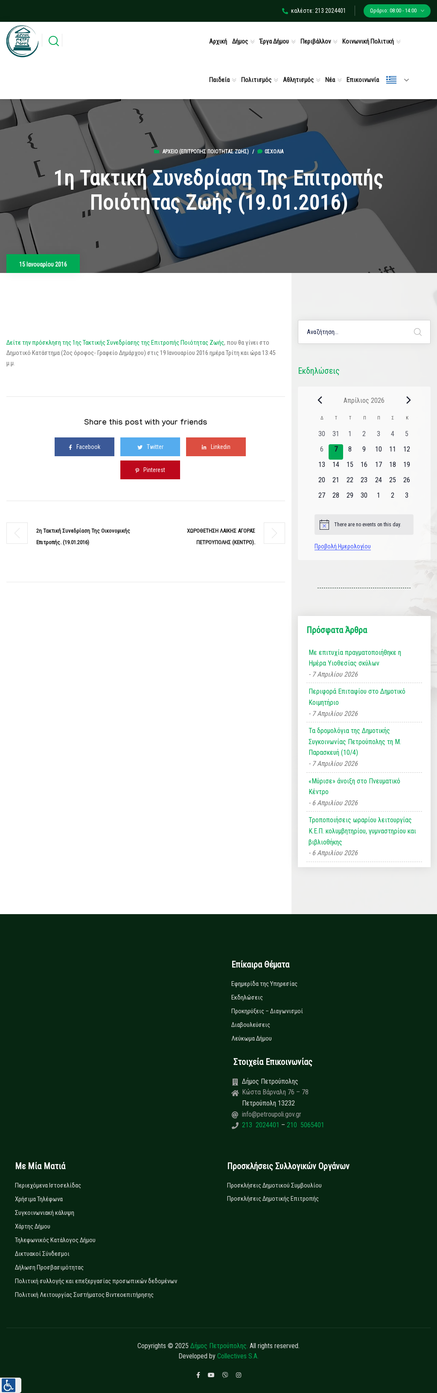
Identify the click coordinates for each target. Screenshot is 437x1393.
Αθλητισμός (298, 80)
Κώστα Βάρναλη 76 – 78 (275, 1092)
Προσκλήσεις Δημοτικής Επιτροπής (273, 1198)
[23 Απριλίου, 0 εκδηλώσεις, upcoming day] (364, 482)
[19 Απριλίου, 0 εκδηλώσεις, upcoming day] (406, 467)
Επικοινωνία (363, 80)
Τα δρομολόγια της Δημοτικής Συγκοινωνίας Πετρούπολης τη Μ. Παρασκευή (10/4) (355, 742)
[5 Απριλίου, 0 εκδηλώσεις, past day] (406, 436)
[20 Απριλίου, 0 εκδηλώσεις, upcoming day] (322, 482)
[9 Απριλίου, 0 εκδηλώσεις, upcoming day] (364, 452)
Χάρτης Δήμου (32, 1226)
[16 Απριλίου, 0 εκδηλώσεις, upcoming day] (364, 467)
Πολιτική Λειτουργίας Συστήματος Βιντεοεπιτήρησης (84, 1295)
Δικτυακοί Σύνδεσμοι (42, 1254)
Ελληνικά (391, 80)
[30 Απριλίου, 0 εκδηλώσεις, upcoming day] (364, 498)
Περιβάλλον (315, 41)
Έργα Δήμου (274, 41)
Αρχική (218, 41)
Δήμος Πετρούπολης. (219, 1346)
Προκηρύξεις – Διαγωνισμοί (267, 1011)
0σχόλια (270, 152)
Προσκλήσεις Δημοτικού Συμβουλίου (274, 1185)
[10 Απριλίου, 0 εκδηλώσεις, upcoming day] (378, 452)
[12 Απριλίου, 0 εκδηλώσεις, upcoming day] (406, 452)
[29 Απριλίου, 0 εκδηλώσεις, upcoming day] (350, 498)
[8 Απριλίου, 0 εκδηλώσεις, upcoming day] (350, 452)
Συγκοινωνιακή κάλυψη (44, 1213)
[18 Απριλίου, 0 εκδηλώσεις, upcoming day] (392, 467)
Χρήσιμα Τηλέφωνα (39, 1199)
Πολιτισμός (256, 80)
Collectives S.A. (238, 1356)
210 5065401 (304, 1125)
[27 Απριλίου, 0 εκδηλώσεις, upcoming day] (322, 498)
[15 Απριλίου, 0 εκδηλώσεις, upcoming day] (350, 467)
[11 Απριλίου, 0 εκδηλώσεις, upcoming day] (392, 452)
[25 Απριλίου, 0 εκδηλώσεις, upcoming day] (392, 482)
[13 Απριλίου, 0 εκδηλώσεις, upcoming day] (322, 467)
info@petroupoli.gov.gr (271, 1114)
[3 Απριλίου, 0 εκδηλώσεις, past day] (378, 436)
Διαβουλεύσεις (250, 1025)
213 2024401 (261, 1125)
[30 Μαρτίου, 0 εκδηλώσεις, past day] (322, 436)
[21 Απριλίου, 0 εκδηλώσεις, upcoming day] (336, 482)
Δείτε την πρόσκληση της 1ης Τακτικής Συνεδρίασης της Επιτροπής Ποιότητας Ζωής (115, 342)
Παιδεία (219, 80)
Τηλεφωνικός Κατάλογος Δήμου (55, 1240)
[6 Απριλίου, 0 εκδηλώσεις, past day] (322, 452)
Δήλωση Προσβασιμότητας (49, 1267)
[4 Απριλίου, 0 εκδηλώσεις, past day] (392, 436)
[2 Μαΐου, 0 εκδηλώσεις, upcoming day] (392, 498)
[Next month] (408, 400)
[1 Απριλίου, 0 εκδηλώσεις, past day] (350, 436)
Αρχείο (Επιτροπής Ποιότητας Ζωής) (206, 152)
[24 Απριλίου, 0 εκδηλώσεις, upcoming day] (378, 482)
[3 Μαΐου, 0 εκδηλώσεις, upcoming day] (406, 498)
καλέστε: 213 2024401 (314, 10)
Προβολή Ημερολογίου (343, 546)
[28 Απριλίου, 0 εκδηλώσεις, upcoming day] (336, 498)
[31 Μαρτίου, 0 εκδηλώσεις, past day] (336, 436)
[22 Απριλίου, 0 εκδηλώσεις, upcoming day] (350, 482)
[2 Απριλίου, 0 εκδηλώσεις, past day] (364, 436)
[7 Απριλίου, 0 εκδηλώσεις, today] (336, 452)
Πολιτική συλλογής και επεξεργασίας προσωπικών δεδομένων (96, 1281)
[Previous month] (320, 400)
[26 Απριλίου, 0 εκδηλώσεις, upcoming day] (406, 482)
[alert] (364, 524)
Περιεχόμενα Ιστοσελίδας (48, 1185)
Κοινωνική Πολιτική (368, 41)
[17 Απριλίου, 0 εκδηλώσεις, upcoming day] (378, 467)
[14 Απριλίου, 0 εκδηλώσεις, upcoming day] (336, 467)
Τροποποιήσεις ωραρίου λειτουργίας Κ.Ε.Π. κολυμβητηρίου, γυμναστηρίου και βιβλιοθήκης (362, 831)
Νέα (330, 80)
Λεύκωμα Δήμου (251, 1038)
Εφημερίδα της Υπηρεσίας (264, 984)
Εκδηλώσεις (247, 997)
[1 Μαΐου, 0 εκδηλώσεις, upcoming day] (378, 498)
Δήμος (240, 41)
